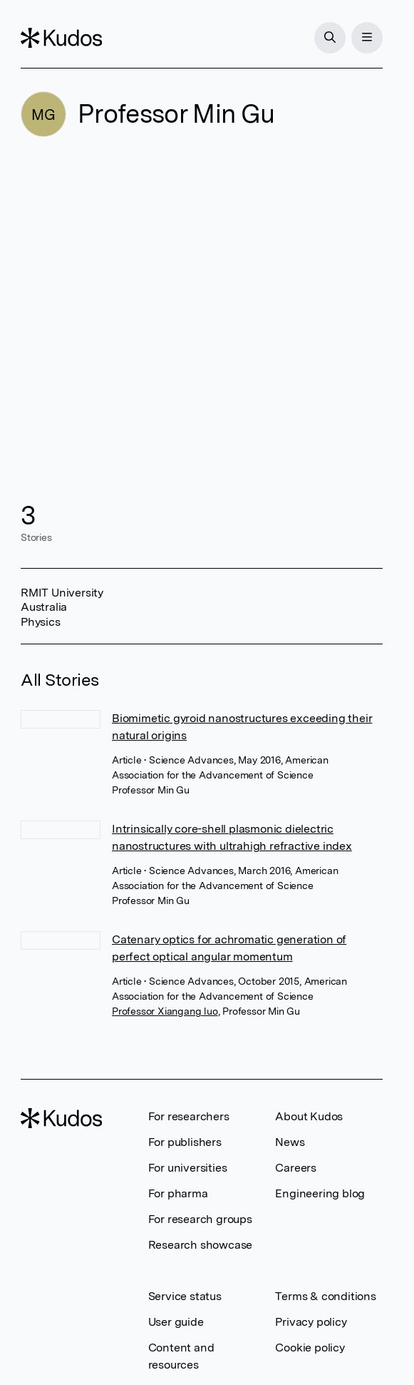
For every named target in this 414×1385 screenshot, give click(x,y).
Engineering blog (320, 1193)
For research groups (200, 1219)
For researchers (188, 1116)
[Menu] (367, 38)
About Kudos (309, 1116)
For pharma (178, 1193)
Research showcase (200, 1245)
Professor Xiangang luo (165, 1011)
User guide (176, 1322)
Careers (295, 1168)
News (289, 1142)
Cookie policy (309, 1347)
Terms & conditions (325, 1296)
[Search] (330, 38)
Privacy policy (310, 1322)
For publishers (185, 1142)
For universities (187, 1168)
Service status (185, 1296)
